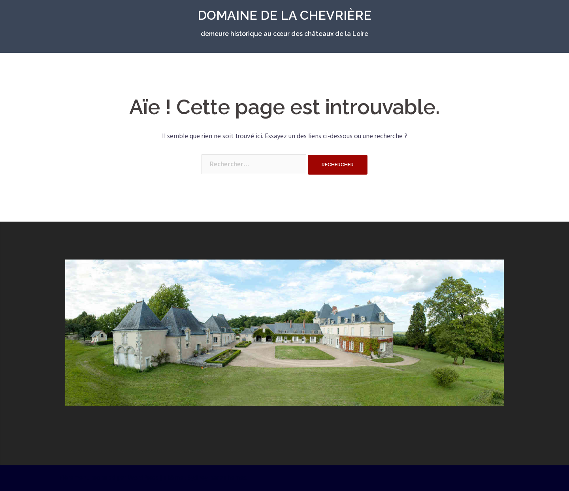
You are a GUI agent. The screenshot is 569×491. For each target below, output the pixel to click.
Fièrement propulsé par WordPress (108, 478)
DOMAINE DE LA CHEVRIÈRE (284, 15)
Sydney (198, 478)
